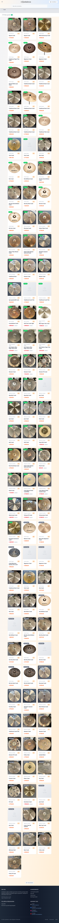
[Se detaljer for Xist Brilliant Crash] (29, 172)
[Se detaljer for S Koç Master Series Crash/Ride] (29, 484)
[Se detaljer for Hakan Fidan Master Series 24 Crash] (29, 245)
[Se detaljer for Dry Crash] (44, 772)
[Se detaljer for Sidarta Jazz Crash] (14, 508)
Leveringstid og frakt (34, 891)
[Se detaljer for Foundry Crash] (14, 700)
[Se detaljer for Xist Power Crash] (29, 605)
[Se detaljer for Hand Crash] (44, 459)
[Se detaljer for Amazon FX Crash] (44, 365)
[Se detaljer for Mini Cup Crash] (44, 819)
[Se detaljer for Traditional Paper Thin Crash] (14, 52)
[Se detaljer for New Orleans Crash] (44, 700)
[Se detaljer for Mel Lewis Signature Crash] (44, 532)
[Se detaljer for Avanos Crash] (29, 270)
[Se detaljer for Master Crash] (44, 270)
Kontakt (46, 919)
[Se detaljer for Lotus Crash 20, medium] (29, 819)
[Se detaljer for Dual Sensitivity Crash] (14, 459)
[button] (14, 29)
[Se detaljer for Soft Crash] (14, 436)
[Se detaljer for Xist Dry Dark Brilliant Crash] (44, 172)
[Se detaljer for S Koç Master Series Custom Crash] (44, 484)
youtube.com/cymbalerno (37, 914)
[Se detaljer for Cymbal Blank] (44, 748)
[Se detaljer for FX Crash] (14, 795)
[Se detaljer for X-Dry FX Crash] (14, 867)
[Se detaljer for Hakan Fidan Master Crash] (14, 245)
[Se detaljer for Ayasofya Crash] (14, 389)
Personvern (51, 919)
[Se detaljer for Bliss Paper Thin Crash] (44, 317)
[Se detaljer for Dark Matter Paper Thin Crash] (44, 341)
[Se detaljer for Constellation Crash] (14, 317)
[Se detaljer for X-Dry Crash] (29, 748)
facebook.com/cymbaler (36, 908)
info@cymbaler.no (35, 905)
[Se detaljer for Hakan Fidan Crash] (44, 221)
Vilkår (56, 919)
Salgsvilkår (3, 903)
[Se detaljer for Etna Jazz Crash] (29, 221)
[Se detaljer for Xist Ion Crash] (44, 197)
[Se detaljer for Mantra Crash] (29, 532)
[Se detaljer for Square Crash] (14, 29)
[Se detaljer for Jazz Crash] (44, 389)
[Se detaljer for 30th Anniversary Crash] (44, 29)
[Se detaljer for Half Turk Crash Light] (29, 317)
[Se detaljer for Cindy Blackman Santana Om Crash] (14, 557)
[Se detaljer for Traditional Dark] (14, 270)
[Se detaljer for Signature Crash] (29, 52)
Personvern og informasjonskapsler (8, 905)
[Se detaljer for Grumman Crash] (29, 795)
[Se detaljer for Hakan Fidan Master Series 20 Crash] (29, 459)
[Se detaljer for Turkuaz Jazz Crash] (44, 508)
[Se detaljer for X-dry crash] (44, 843)
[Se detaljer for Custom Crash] (14, 772)
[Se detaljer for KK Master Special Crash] (44, 245)
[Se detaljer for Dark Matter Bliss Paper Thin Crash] (14, 341)
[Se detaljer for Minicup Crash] (14, 843)
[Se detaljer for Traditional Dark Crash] (29, 77)
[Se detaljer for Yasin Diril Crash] (44, 436)
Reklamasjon (32, 895)
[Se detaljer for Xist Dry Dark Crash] (29, 197)
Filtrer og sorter (7, 14)
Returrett (32, 893)
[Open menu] (2, 1)
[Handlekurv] (53, 2)
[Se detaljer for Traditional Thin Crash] (44, 125)
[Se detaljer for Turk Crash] (14, 149)
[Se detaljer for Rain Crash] (44, 412)
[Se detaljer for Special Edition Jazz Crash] (14, 77)
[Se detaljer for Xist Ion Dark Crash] (14, 676)
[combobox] (29, 6)
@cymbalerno (34, 911)
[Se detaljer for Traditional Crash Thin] (29, 293)
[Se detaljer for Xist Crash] (44, 149)
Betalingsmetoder (34, 896)
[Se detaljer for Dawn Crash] (29, 772)
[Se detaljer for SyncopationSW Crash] (14, 293)
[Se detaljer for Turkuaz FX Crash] (29, 508)
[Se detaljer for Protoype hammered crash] (14, 532)
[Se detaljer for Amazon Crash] (14, 365)
